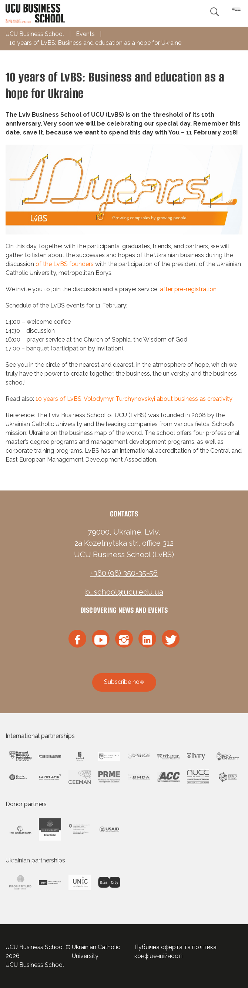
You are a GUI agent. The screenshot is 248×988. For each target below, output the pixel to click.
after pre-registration (188, 289)
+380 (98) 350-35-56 (124, 573)
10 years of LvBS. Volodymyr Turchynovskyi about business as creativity (133, 398)
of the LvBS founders (65, 263)
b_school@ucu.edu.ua (124, 592)
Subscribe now (124, 681)
